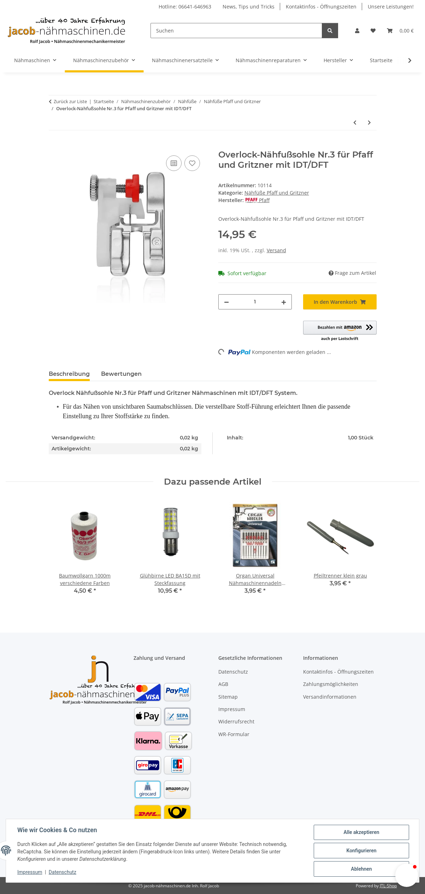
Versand (276, 250)
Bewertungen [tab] (121, 374)
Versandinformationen (329, 696)
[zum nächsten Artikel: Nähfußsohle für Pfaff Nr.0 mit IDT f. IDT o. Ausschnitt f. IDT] (369, 122)
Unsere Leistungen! (391, 6)
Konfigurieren (361, 850)
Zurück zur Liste (70, 101)
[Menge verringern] (226, 302)
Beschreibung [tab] (69, 374)
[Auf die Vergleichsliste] (174, 163)
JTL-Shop (388, 886)
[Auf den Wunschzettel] (192, 163)
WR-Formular (233, 734)
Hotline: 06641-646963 (185, 6)
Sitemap (228, 696)
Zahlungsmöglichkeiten (330, 684)
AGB (223, 684)
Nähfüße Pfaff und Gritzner (276, 192)
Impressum (29, 872)
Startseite (381, 60)
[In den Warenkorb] (54, 146)
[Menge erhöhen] (283, 302)
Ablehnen (361, 869)
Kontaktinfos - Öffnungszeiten (321, 6)
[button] (357, 30)
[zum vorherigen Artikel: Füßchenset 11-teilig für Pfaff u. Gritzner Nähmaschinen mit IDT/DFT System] (355, 122)
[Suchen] (236, 30)
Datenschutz (62, 872)
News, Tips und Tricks (249, 6)
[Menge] (255, 302)
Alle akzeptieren (361, 832)
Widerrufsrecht (236, 721)
